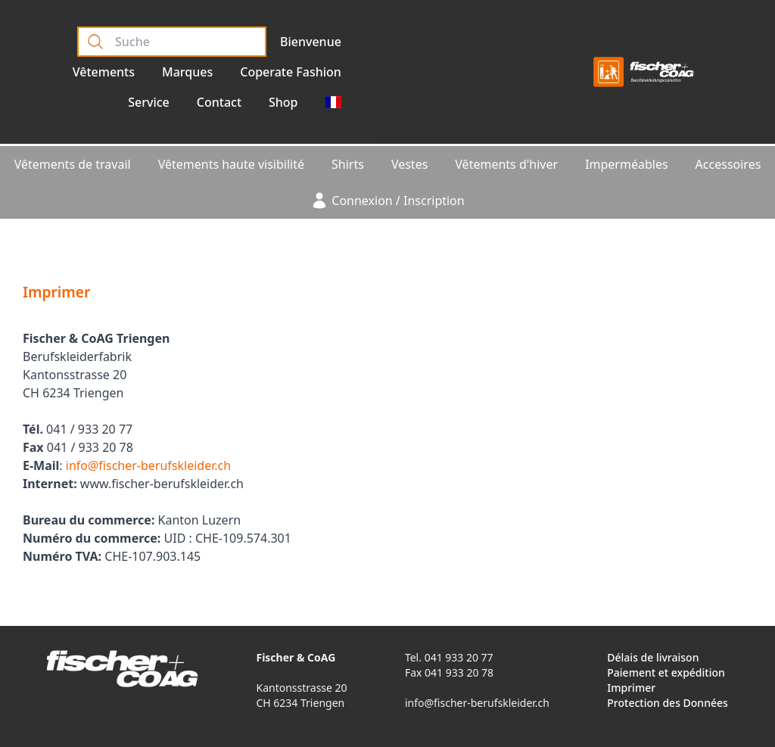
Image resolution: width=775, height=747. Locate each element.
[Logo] (644, 72)
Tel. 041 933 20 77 (449, 657)
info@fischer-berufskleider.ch (148, 465)
